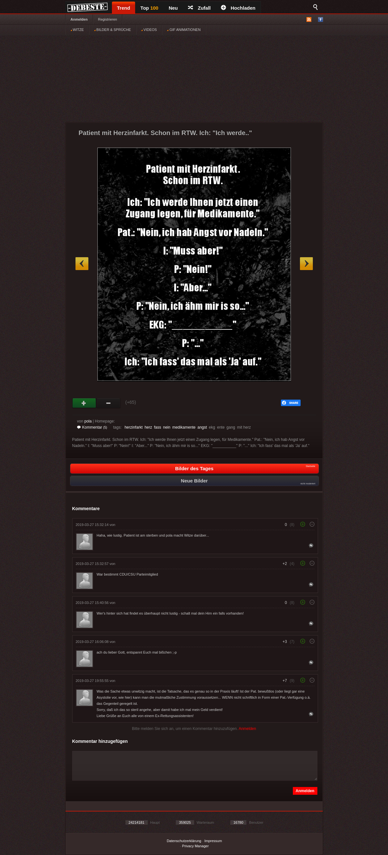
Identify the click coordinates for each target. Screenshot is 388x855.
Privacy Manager (195, 846)
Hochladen (238, 8)
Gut (84, 403)
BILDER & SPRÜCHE (112, 30)
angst (202, 427)
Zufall (199, 8)
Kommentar (92, 427)
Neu (173, 8)
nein (167, 427)
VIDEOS (149, 30)
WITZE (77, 30)
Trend (123, 8)
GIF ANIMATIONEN (183, 30)
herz (148, 427)
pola (88, 421)
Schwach (108, 403)
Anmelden (79, 19)
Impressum (213, 841)
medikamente (183, 427)
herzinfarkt (133, 427)
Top (149, 8)
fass (157, 427)
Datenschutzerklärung (184, 841)
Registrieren (107, 19)
